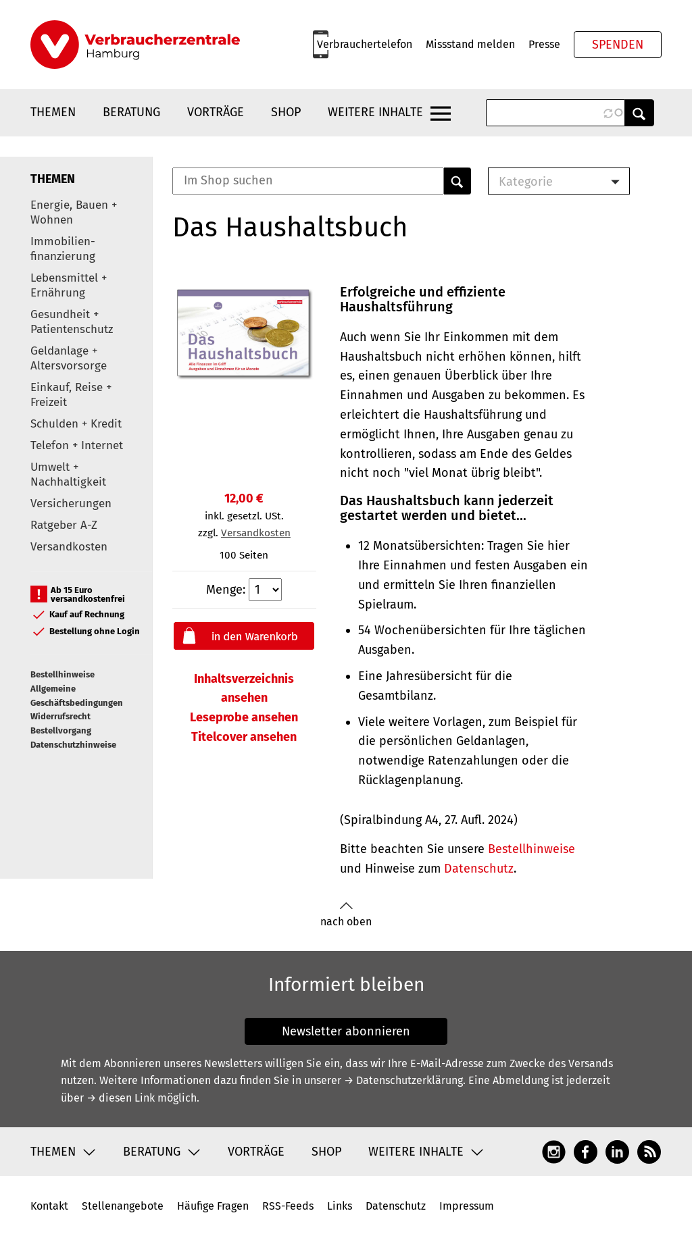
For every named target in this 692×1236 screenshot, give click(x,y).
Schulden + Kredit (76, 424)
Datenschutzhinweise (73, 745)
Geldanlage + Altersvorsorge (68, 358)
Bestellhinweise (62, 674)
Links (339, 1206)
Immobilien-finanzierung (62, 248)
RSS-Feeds (288, 1206)
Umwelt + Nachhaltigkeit (68, 474)
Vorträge (215, 112)
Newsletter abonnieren (346, 1031)
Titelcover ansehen (244, 736)
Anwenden (639, 112)
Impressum (466, 1206)
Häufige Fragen (213, 1206)
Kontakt (49, 1206)
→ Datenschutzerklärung (403, 1080)
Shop (286, 112)
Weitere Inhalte (375, 112)
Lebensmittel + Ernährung (68, 285)
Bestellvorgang (60, 730)
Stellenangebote (123, 1206)
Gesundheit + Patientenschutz (71, 321)
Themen (53, 112)
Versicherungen (71, 503)
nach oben (346, 915)
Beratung (131, 112)
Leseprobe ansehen (244, 717)
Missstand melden (470, 44)
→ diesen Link (120, 1097)
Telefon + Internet (76, 445)
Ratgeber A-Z (63, 525)
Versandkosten (68, 547)
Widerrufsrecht (60, 716)
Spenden (617, 44)
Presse (544, 44)
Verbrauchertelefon (364, 44)
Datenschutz (479, 868)
